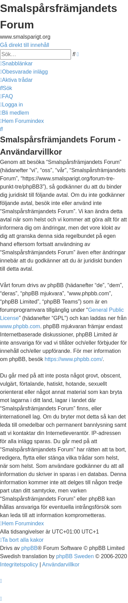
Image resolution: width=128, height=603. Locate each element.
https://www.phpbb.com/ (74, 359)
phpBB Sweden (75, 556)
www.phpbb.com (20, 326)
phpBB (29, 548)
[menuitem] (24, 72)
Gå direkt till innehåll (24, 45)
